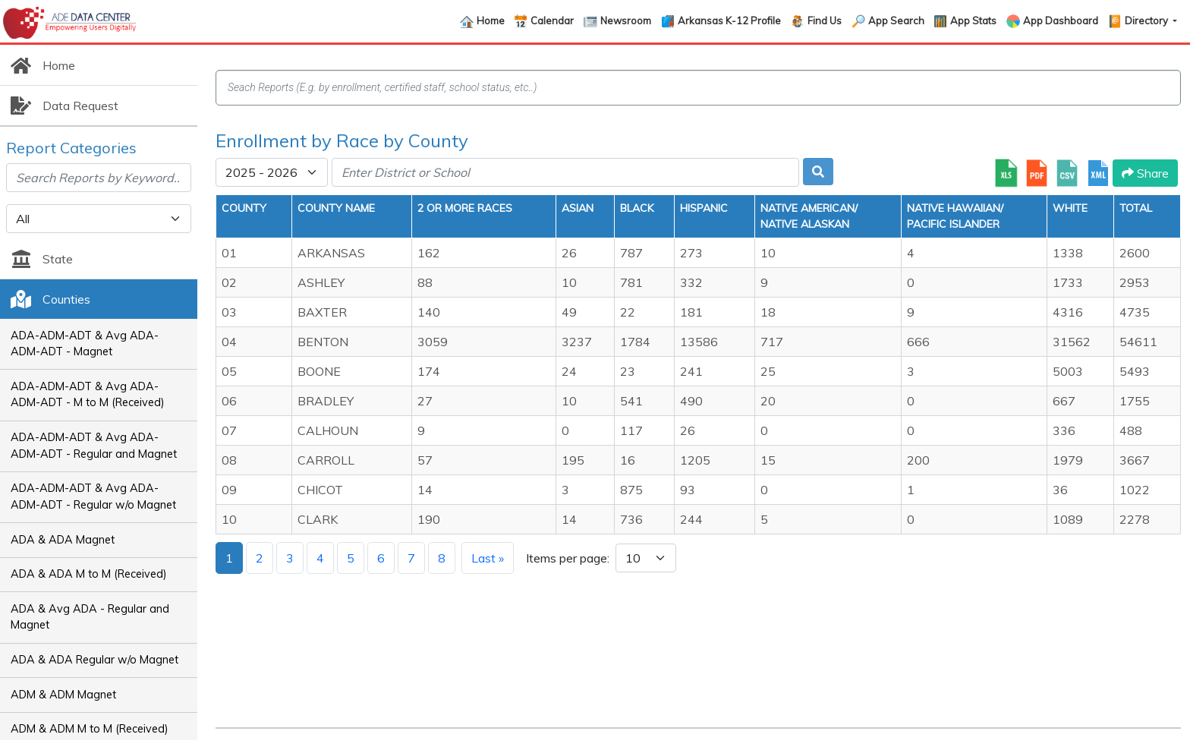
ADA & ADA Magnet (63, 540)
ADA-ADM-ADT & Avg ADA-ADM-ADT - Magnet (85, 344)
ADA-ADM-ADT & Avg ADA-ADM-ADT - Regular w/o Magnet (93, 496)
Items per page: (567, 558)
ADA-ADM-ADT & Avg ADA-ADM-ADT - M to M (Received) (88, 395)
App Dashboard (1060, 20)
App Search (896, 20)
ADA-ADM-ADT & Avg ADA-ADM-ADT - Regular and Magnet (94, 445)
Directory (1147, 20)
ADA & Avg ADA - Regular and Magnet (90, 617)
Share (1145, 173)
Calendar (552, 20)
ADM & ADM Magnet (63, 694)
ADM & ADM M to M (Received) (89, 729)
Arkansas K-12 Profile (729, 20)
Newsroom (625, 20)
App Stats (973, 20)
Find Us (825, 20)
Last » (487, 558)
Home (491, 20)
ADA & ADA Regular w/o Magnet (94, 660)
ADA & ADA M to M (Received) (89, 574)
